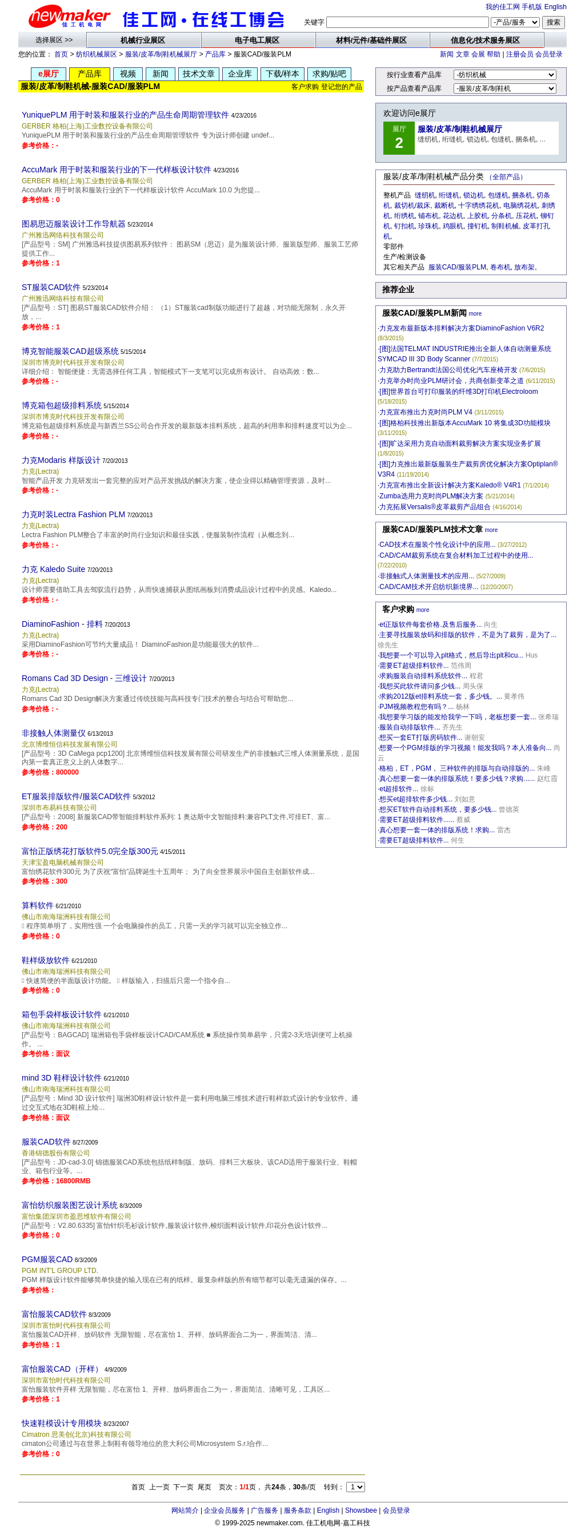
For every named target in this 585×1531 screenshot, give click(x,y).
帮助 (493, 54)
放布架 (524, 267)
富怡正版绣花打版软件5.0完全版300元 (90, 851)
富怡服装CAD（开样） (62, 1368)
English (555, 7)
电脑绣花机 (520, 205)
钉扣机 (404, 226)
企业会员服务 (224, 1510)
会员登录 (549, 54)
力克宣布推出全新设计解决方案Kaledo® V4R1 (450, 485)
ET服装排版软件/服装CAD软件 (76, 796)
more (475, 314)
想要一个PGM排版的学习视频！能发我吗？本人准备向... (465, 748)
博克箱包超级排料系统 (62, 405)
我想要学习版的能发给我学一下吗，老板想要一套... (457, 717)
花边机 (453, 216)
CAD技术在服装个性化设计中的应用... (437, 545)
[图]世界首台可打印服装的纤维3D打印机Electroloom (458, 392)
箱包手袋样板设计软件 (62, 1014)
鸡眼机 (453, 226)
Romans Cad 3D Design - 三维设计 (84, 678)
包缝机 (498, 195)
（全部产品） (506, 177)
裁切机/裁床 (412, 205)
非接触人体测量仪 (54, 733)
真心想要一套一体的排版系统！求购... (437, 830)
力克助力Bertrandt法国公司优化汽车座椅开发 (448, 370)
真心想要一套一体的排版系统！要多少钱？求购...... (457, 779)
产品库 (215, 54)
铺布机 (428, 216)
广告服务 (264, 1510)
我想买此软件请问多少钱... (419, 686)
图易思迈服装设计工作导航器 (74, 223)
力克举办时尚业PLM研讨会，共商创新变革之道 (451, 381)
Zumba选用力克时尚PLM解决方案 (431, 496)
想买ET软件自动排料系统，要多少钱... (437, 809)
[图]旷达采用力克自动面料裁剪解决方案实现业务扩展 (460, 444)
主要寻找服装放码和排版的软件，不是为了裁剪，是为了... (467, 635)
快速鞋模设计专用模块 (62, 1423)
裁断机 (444, 205)
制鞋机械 (505, 226)
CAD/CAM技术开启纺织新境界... (428, 587)
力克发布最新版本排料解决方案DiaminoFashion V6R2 (461, 328)
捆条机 (522, 195)
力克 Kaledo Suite (53, 569)
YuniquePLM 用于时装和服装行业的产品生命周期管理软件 (125, 114)
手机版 (532, 7)
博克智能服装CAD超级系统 (70, 351)
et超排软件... (398, 789)
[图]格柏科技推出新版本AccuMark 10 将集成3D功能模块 (464, 423)
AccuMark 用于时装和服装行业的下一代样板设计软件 (116, 169)
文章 (463, 54)
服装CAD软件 (46, 1141)
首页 (61, 54)
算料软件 (38, 905)
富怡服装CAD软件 (54, 1314)
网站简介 (185, 1510)
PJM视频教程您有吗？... (416, 707)
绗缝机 (449, 195)
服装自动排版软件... (409, 727)
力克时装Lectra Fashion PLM (73, 514)
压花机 (526, 216)
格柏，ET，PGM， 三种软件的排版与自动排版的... (457, 768)
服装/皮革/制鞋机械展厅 (161, 54)
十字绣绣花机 (478, 205)
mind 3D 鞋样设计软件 (62, 1077)
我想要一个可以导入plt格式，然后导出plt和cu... (451, 655)
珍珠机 (428, 226)
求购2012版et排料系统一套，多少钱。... (440, 696)
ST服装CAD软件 (51, 287)
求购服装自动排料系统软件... (423, 676)
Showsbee (361, 1510)
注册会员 (520, 54)
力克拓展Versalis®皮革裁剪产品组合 (435, 507)
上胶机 (477, 216)
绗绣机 (404, 216)
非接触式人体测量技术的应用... (426, 576)
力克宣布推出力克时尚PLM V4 (425, 412)
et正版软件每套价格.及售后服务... (430, 624)
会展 (478, 54)
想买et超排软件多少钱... (415, 799)
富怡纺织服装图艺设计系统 (70, 1205)
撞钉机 (477, 226)
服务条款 (297, 1510)
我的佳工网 (503, 7)
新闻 (447, 54)
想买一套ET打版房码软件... (420, 738)
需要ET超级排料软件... (413, 666)
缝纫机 (425, 195)
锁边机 (473, 195)
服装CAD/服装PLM (457, 267)
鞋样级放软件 (46, 960)
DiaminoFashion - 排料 (62, 623)
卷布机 (500, 267)
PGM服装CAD (47, 1259)
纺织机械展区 (96, 54)
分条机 (501, 216)
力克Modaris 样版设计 (61, 460)
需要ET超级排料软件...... (416, 820)
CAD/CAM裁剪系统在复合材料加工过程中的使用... (456, 555)
